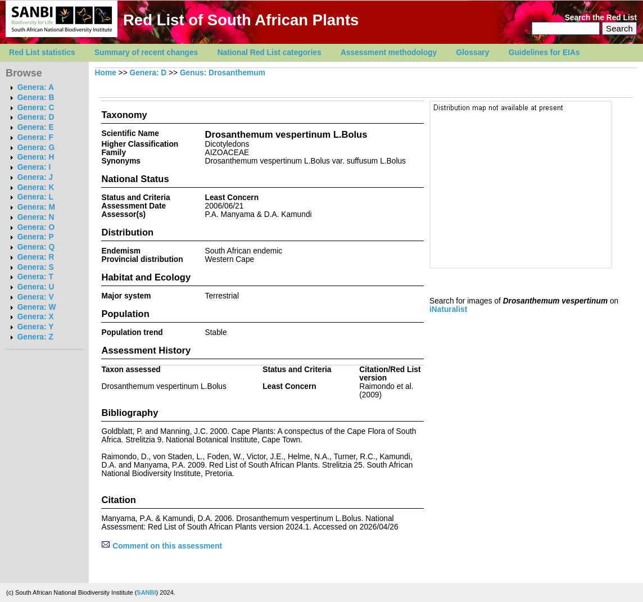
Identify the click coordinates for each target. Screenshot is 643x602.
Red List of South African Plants (241, 20)
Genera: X (35, 317)
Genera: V (35, 297)
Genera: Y (35, 327)
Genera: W (36, 307)
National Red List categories (270, 52)
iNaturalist (448, 309)
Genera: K (36, 187)
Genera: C (36, 107)
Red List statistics (42, 52)
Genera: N (36, 217)
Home (105, 73)
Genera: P (35, 237)
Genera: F (35, 137)
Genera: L (35, 197)
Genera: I (34, 167)
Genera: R (36, 257)
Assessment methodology (389, 52)
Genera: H (36, 157)
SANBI (146, 592)
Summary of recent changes (146, 52)
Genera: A (35, 87)
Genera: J (35, 177)
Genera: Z (35, 337)
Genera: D (36, 117)
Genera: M (36, 207)
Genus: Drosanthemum (222, 73)
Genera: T (35, 277)
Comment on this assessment (161, 546)
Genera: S (35, 267)
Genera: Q (36, 247)
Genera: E (35, 127)
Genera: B (36, 97)
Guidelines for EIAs (544, 52)
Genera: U (36, 287)
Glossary (473, 52)
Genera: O (36, 227)
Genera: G (36, 147)
